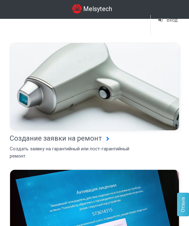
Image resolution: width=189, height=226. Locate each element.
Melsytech (92, 8)
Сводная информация (22, 25)
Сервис (56, 21)
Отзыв (183, 204)
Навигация (125, 21)
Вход (168, 20)
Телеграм (91, 25)
